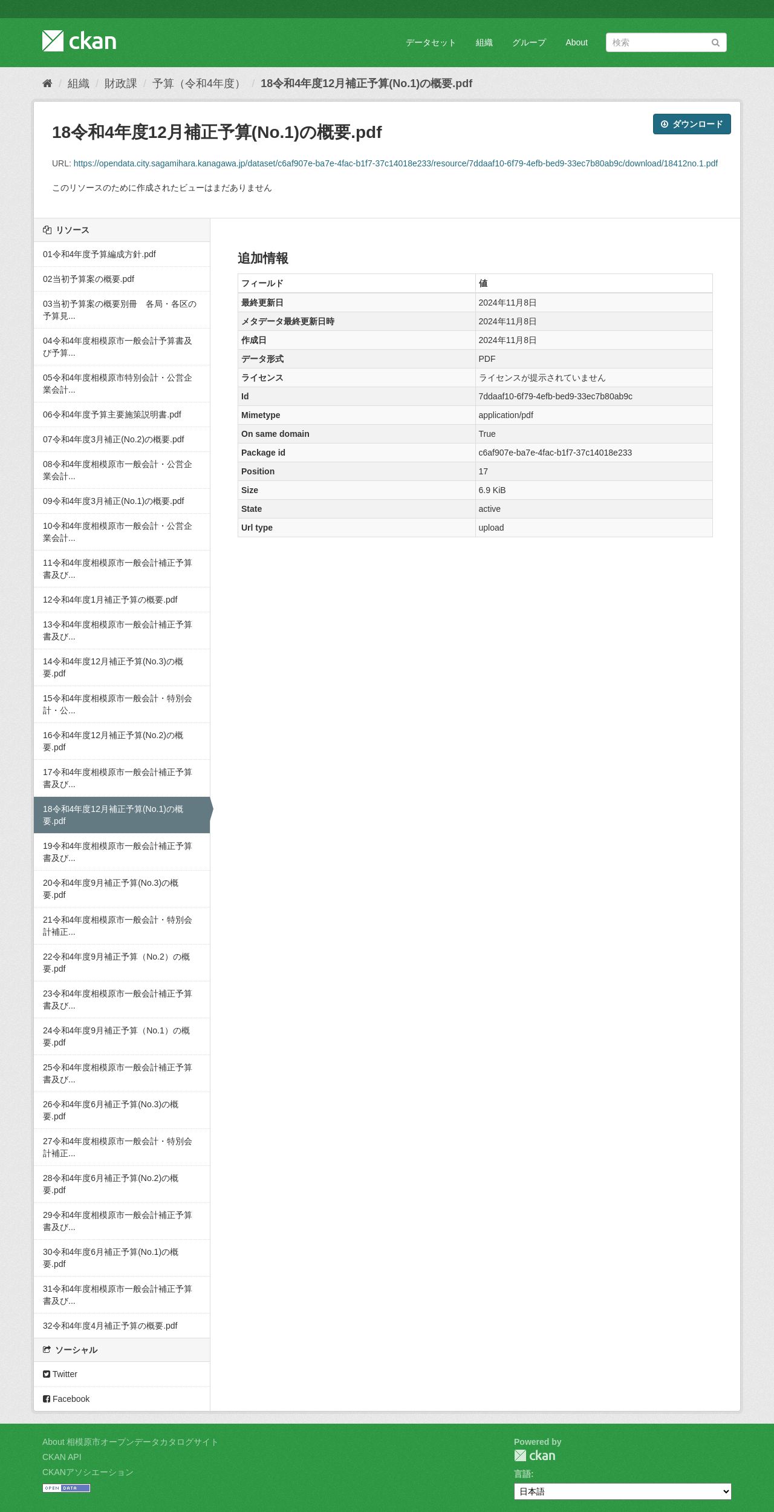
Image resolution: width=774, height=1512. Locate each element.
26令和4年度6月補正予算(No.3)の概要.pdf (110, 1110)
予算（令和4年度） (199, 83)
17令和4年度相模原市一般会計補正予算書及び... (117, 778)
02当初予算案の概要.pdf (88, 279)
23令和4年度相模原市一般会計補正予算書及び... (117, 999)
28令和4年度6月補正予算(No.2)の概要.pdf (110, 1184)
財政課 (121, 83)
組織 (484, 42)
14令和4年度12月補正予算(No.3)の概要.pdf (113, 667)
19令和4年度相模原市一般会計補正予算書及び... (117, 852)
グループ (529, 42)
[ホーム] (47, 83)
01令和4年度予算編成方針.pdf (99, 254)
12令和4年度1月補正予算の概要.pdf (110, 599)
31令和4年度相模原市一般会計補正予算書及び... (117, 1295)
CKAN (534, 1455)
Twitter (60, 1374)
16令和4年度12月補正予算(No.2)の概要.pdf (113, 741)
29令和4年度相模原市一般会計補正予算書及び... (117, 1221)
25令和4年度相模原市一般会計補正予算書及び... (117, 1073)
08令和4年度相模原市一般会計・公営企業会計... (117, 470)
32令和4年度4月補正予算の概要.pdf (110, 1325)
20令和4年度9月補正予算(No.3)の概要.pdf (110, 889)
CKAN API (62, 1457)
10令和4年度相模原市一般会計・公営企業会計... (117, 532)
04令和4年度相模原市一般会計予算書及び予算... (117, 347)
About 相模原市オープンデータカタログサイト (130, 1442)
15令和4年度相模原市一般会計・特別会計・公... (117, 704)
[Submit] (716, 41)
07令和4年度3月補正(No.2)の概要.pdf (113, 439)
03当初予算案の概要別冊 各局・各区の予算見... (120, 310)
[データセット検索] (666, 42)
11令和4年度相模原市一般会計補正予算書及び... (117, 569)
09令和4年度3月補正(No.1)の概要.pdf (113, 501)
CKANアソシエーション (88, 1472)
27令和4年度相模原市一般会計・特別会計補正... (117, 1147)
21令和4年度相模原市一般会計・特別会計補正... (117, 926)
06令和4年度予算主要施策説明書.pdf (112, 414)
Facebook (66, 1399)
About (576, 42)
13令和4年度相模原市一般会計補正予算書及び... (117, 630)
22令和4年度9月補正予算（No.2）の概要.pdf (116, 963)
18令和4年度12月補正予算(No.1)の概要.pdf (366, 83)
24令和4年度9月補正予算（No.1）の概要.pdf (116, 1036)
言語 (522, 1474)
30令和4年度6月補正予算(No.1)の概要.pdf (110, 1258)
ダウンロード (692, 124)
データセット (431, 42)
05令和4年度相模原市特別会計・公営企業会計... (117, 383)
